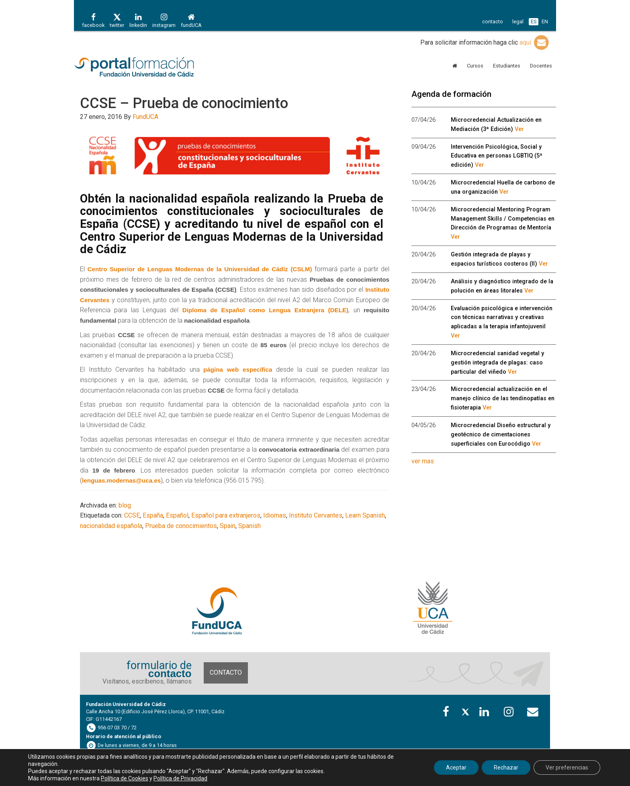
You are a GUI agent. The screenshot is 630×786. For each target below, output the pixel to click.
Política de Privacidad (180, 778)
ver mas (422, 461)
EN (545, 21)
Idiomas (274, 515)
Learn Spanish (365, 515)
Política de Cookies (124, 778)
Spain (227, 526)
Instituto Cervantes (315, 515)
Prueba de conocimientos (181, 526)
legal (518, 21)
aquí (535, 42)
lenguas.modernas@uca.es (121, 480)
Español (177, 515)
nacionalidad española (111, 526)
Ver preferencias (567, 767)
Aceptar (456, 767)
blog (125, 505)
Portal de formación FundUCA (146, 67)
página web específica (237, 369)
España (153, 515)
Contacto (226, 672)
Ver (519, 129)
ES (533, 21)
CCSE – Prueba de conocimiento (184, 103)
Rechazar (506, 767)
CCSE (132, 515)
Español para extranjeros (225, 515)
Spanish (249, 526)
